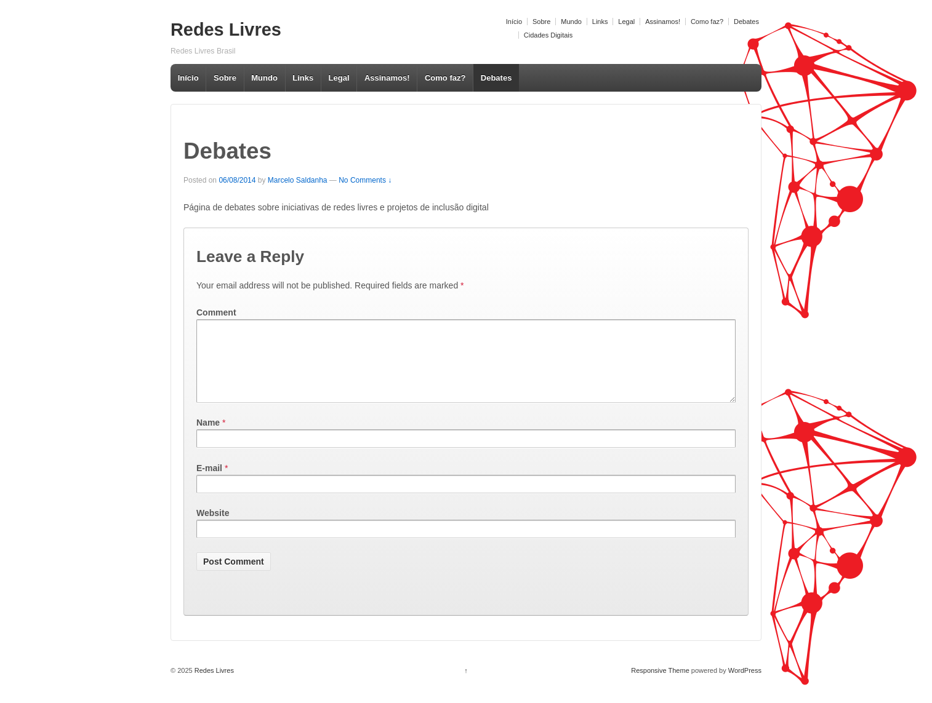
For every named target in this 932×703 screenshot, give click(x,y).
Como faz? (707, 21)
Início (514, 21)
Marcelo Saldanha (297, 180)
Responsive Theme (660, 685)
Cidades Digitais (548, 35)
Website (212, 528)
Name (208, 437)
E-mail (209, 483)
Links (600, 21)
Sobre (541, 21)
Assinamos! (662, 21)
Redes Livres (226, 29)
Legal (626, 21)
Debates (746, 21)
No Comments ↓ (365, 180)
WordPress (744, 685)
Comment (216, 312)
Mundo (571, 21)
